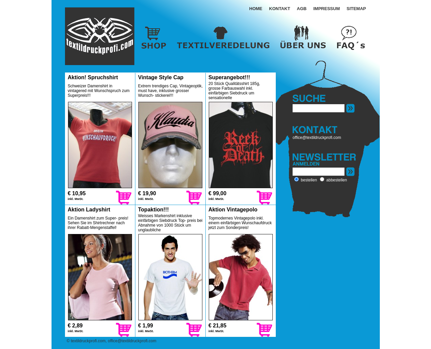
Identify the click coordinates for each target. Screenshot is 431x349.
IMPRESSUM (326, 8)
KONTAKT (279, 8)
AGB (302, 8)
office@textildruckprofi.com (317, 137)
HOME (255, 8)
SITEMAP (356, 8)
